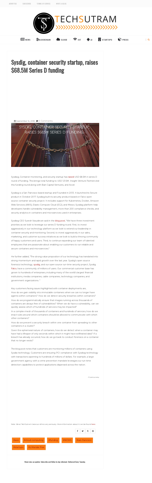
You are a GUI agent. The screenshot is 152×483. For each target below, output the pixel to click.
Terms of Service (43, 3)
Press (123, 39)
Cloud (61, 39)
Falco (14, 268)
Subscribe (27, 3)
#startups (18, 447)
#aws (16, 440)
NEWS (26, 39)
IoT (77, 39)
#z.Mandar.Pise (36, 447)
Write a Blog (61, 3)
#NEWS (67, 440)
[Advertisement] (55, 95)
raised (71, 177)
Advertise (13, 3)
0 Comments (46, 121)
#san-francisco (84, 440)
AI (89, 39)
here (93, 424)
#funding (53, 440)
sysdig (37, 264)
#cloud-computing (33, 440)
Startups (105, 39)
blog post (60, 220)
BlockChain (43, 39)
